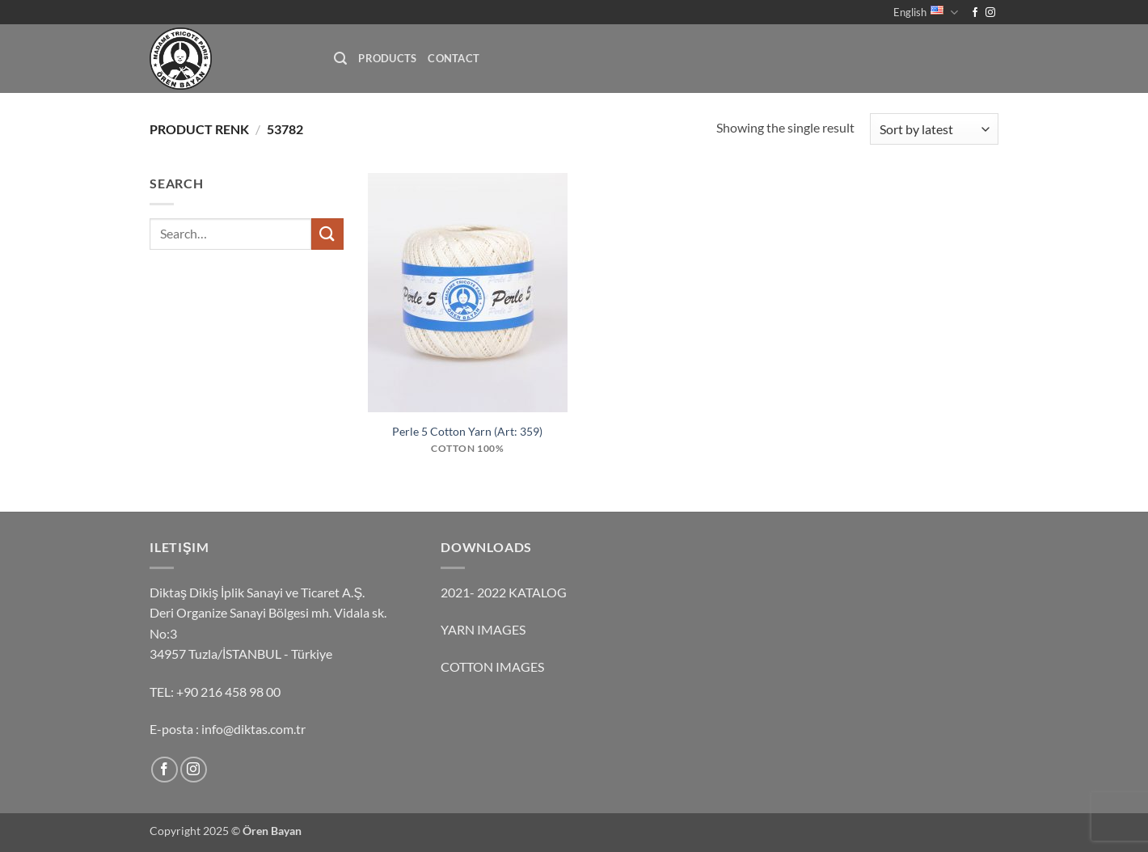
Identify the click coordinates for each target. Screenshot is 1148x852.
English (925, 12)
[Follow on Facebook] (975, 13)
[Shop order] (934, 129)
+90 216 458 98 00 (228, 691)
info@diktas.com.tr (253, 728)
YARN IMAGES (483, 629)
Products (387, 58)
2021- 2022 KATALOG (504, 592)
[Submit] (327, 234)
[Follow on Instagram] (990, 13)
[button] (340, 58)
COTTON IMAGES (492, 666)
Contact (453, 58)
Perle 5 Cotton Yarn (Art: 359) (467, 431)
